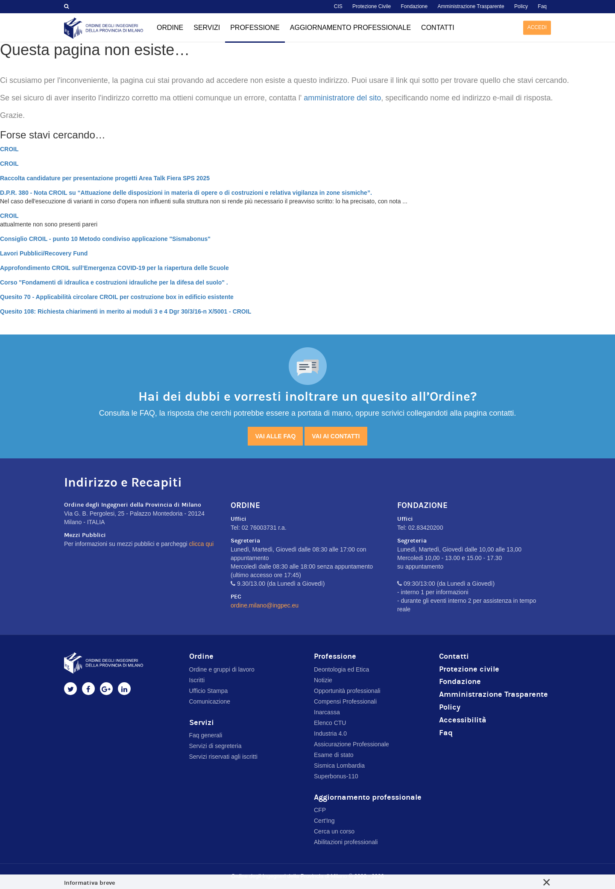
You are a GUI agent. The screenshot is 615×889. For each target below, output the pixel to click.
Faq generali (206, 735)
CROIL (9, 149)
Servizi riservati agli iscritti (223, 756)
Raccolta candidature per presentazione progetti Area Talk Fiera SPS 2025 (105, 178)
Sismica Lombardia (339, 765)
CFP (320, 810)
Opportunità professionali (347, 690)
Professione (255, 33)
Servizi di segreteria (215, 745)
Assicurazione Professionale (351, 744)
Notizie (323, 680)
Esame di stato (334, 754)
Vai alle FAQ (275, 436)
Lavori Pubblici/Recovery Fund (44, 253)
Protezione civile (469, 669)
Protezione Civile (371, 6)
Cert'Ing (324, 820)
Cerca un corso (334, 831)
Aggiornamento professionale (350, 27)
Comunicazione (210, 701)
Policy (521, 6)
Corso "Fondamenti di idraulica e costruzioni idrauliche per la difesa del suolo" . (114, 282)
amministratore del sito (342, 98)
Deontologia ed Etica (341, 669)
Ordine (170, 27)
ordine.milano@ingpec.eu (265, 605)
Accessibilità (462, 720)
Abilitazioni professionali (346, 842)
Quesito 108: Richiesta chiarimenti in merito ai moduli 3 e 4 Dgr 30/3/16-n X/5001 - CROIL (125, 311)
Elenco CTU (330, 722)
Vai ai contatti (336, 436)
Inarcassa (327, 712)
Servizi (206, 27)
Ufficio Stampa (208, 690)
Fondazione (414, 6)
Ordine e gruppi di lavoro (222, 669)
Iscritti (197, 680)
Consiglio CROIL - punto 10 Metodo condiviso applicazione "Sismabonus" (105, 238)
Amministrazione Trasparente (471, 6)
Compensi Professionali (345, 701)
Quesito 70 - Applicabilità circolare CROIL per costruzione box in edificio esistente (117, 296)
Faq (542, 6)
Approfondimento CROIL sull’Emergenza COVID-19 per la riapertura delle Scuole (114, 267)
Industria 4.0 (330, 733)
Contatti (437, 27)
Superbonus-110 (336, 776)
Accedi (537, 27)
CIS (338, 6)
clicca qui (201, 543)
